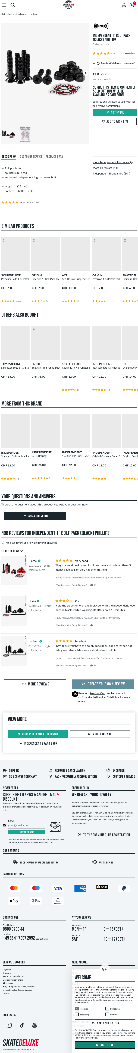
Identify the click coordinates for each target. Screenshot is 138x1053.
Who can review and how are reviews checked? (29, 543)
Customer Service (120, 777)
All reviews (8, 983)
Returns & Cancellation (67, 771)
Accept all (105, 1045)
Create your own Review (103, 684)
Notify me (115, 112)
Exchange (115, 771)
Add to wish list (115, 121)
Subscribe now (27, 832)
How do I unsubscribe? (43, 842)
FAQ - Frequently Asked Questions (73, 777)
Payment (7, 969)
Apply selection (105, 1023)
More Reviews (35, 684)
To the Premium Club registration (103, 835)
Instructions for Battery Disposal (18, 990)
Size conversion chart (20, 777)
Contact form (42, 938)
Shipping (11, 771)
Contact (6, 993)
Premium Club (97, 693)
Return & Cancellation (13, 976)
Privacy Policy (91, 1038)
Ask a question (35, 516)
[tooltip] (134, 63)
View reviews (129, 53)
